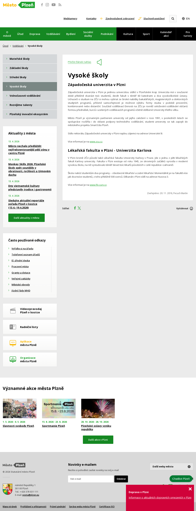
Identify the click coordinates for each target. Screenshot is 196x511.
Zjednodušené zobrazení (120, 18)
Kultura (128, 34)
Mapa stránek (10, 506)
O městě (7, 33)
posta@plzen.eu (30, 495)
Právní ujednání (58, 506)
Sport (146, 34)
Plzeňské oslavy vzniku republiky (96, 427)
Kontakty (91, 18)
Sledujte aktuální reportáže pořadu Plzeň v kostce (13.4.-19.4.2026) (26, 204)
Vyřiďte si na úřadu (22, 248)
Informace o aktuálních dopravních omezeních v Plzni (160, 497)
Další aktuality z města (26, 217)
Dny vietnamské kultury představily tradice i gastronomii (29, 187)
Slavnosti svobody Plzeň (18, 426)
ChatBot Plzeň (181, 478)
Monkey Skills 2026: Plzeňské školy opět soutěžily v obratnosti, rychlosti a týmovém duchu (29, 169)
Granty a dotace (21, 272)
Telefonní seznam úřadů (26, 254)
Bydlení (70, 34)
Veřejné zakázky (21, 278)
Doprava (34, 34)
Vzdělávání (53, 34)
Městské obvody (21, 284)
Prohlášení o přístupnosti (33, 506)
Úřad (20, 34)
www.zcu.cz (96, 141)
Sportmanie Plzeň (53, 426)
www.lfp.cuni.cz (98, 184)
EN (188, 18)
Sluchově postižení (154, 18)
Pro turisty (188, 33)
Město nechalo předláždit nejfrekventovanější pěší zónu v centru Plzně (28, 149)
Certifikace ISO (107, 506)
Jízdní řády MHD (21, 290)
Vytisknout (182, 208)
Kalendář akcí (166, 33)
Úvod (5, 45)
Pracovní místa (20, 266)
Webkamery (70, 18)
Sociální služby (88, 33)
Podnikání (107, 34)
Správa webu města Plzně (82, 506)
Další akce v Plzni (98, 439)
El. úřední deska (21, 260)
